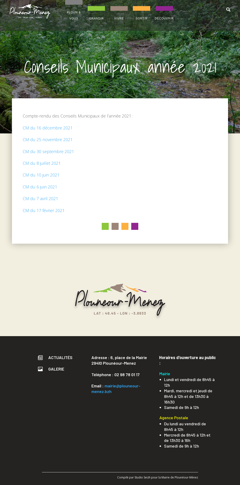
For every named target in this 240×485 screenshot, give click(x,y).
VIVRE (119, 18)
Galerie (51, 368)
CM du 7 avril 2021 (40, 198)
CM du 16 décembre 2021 (48, 128)
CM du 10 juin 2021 (41, 175)
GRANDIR (96, 18)
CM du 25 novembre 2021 (48, 139)
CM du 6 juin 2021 (40, 187)
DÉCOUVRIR (164, 18)
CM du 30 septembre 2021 (48, 151)
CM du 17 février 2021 (44, 210)
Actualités (55, 357)
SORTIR (142, 18)
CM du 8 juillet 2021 (42, 163)
